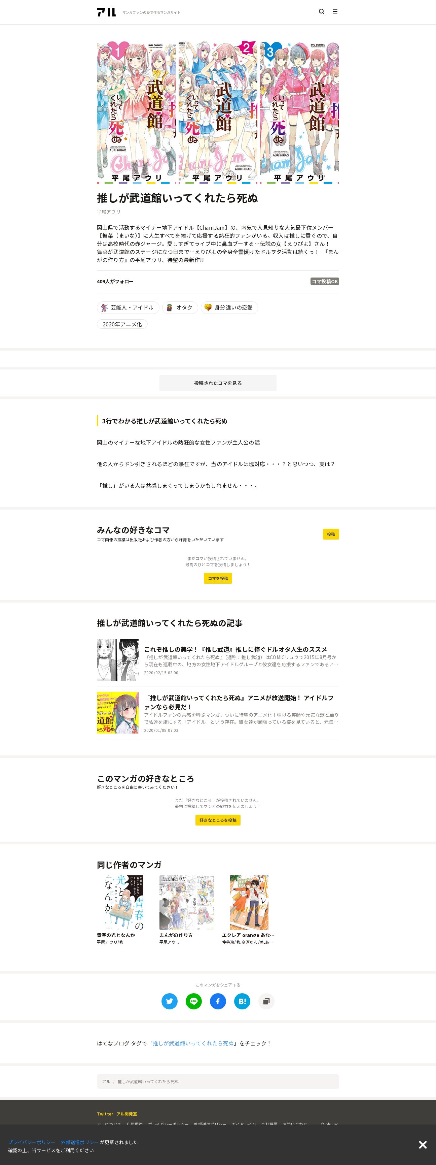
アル (106, 1081)
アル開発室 (126, 1114)
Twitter (105, 1114)
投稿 (331, 534)
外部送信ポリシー (210, 1124)
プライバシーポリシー (168, 1124)
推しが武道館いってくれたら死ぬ (193, 1043)
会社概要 (269, 1124)
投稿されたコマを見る (218, 383)
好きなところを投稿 (217, 820)
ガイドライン (244, 1124)
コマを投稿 (218, 578)
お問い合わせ (295, 1124)
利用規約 (134, 1124)
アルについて (109, 1124)
